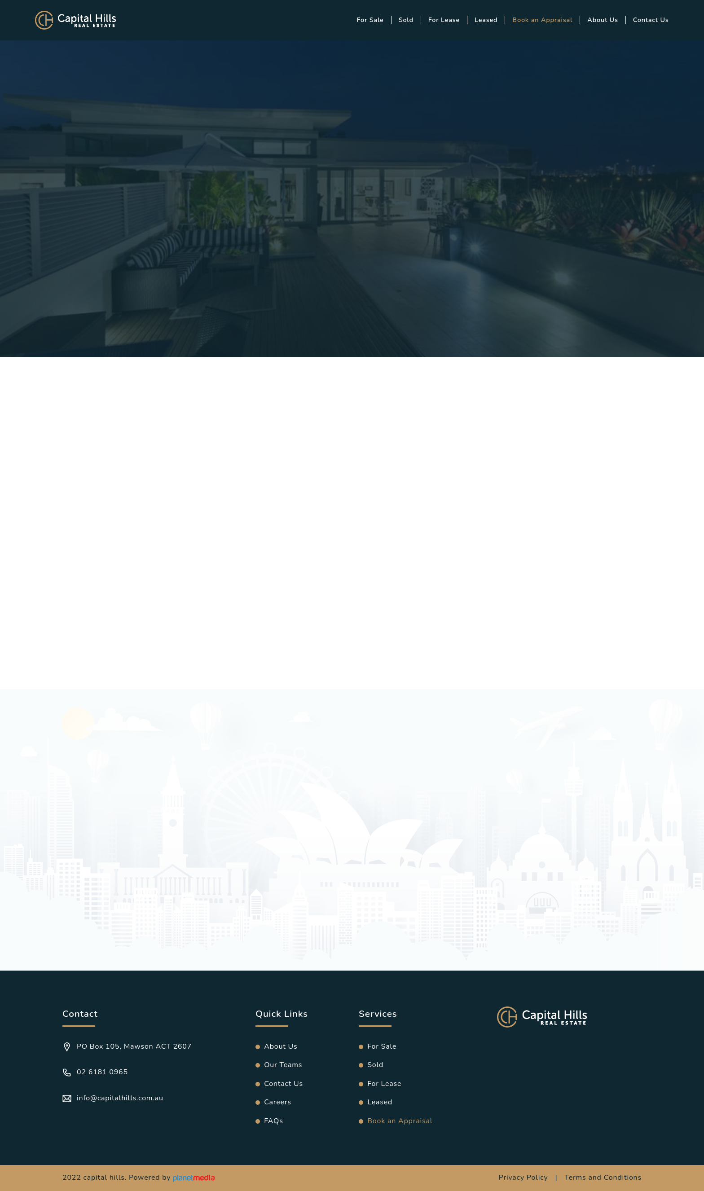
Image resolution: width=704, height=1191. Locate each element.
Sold (406, 20)
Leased (486, 20)
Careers (277, 1102)
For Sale (370, 20)
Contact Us (651, 20)
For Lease (444, 20)
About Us (602, 20)
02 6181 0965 (95, 1072)
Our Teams (283, 1065)
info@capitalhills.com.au (112, 1098)
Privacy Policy (523, 1177)
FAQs (273, 1121)
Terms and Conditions (603, 1177)
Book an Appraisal (542, 20)
